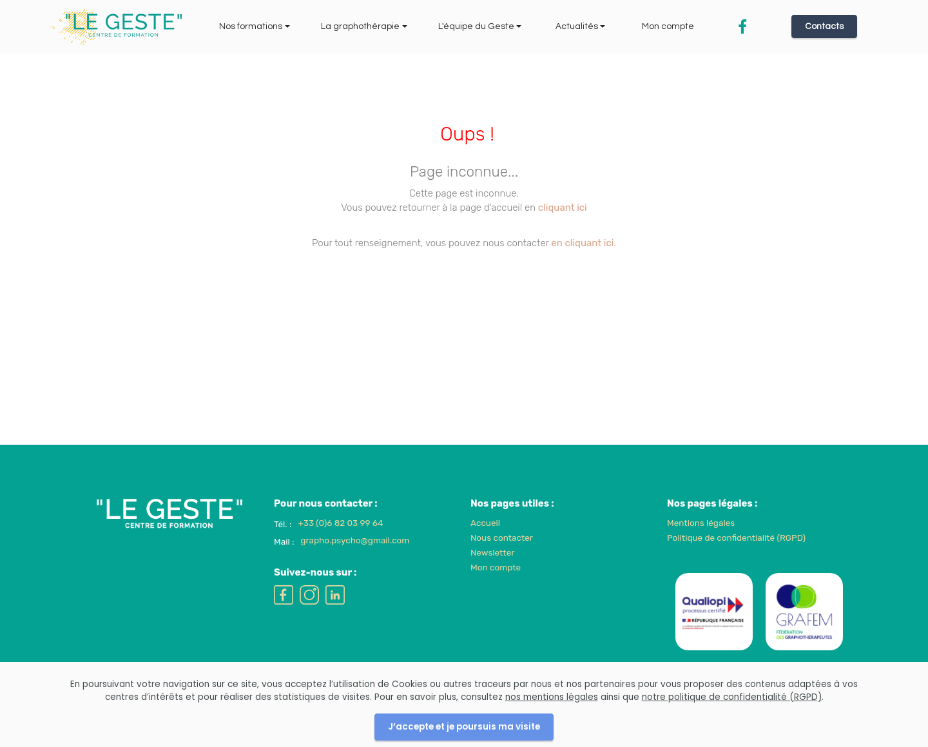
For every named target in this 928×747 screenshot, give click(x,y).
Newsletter (492, 571)
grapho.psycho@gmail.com (354, 559)
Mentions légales (701, 541)
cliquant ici (562, 207)
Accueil (485, 541)
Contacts (824, 26)
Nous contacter (501, 556)
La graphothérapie (360, 26)
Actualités (577, 26)
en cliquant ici (582, 243)
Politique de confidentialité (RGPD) (736, 556)
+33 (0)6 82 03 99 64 (340, 541)
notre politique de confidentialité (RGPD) (732, 716)
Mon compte (668, 26)
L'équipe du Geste (476, 26)
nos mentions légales (551, 716)
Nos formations (250, 26)
